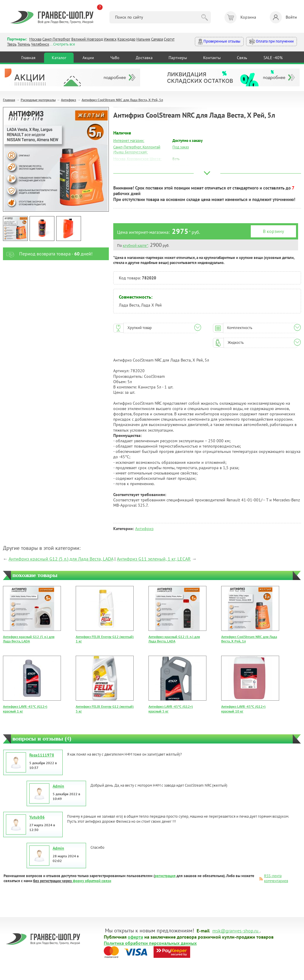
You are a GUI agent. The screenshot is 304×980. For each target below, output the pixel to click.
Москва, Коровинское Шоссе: (137, 158)
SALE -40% (273, 57)
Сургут (169, 39)
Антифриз (68, 100)
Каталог (59, 57)
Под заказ (180, 147)
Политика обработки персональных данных (150, 942)
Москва (35, 39)
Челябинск (40, 44)
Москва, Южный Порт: (131, 165)
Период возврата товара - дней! (48, 253)
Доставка (144, 57)
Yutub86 (37, 817)
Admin (58, 786)
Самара (157, 39)
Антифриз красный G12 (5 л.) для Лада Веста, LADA (61, 559)
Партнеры (178, 57)
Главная (28, 57)
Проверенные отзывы (219, 41)
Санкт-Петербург (56, 39)
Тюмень (23, 44)
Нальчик (143, 39)
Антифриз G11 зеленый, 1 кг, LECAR (154, 559)
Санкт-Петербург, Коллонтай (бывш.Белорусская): (136, 150)
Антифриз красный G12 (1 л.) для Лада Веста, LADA (174, 639)
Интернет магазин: (128, 140)
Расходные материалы (38, 100)
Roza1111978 (41, 755)
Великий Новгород (87, 39)
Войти (283, 17)
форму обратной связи (92, 880)
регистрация (165, 875)
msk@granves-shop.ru (235, 930)
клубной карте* (135, 245)
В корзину (273, 231)
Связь (242, 57)
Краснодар (126, 39)
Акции (88, 57)
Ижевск (110, 39)
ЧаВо (114, 57)
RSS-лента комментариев (276, 878)
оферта (135, 936)
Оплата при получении (271, 41)
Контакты (212, 57)
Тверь (12, 44)
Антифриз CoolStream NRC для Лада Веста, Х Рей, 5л (122, 100)
